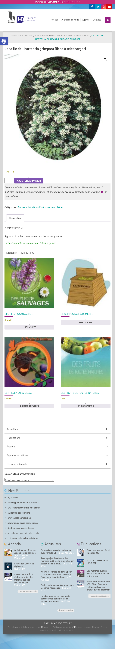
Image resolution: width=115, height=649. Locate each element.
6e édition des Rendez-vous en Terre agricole (25, 551)
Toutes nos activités (28, 591)
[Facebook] (92, 6)
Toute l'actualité (66, 610)
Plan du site (47, 627)
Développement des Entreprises (22, 502)
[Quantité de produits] (9, 180)
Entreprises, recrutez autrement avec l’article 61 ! (56, 551)
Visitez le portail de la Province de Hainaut (24, 627)
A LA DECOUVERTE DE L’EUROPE (98, 562)
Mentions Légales (99, 627)
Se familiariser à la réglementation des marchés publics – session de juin (23, 578)
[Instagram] (103, 6)
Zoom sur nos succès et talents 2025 (98, 551)
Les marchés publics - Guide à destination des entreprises (98, 573)
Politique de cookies (83, 627)
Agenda (86, 19)
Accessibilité (45, 630)
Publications (41, 35)
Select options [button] (86, 406)
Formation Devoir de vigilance (24, 565)
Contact (97, 19)
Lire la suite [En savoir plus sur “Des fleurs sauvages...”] (29, 327)
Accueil (54, 19)
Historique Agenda (17, 464)
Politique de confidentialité (63, 627)
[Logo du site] (21, 17)
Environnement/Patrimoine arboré (23, 507)
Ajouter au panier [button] (29, 406)
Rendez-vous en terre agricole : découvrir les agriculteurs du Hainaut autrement (56, 598)
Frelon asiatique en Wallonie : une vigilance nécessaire (57, 586)
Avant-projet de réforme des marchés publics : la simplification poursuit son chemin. (57, 561)
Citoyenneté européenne (19, 517)
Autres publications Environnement (70, 35)
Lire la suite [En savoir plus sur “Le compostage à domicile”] (85, 322)
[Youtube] (109, 6)
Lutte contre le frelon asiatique (22, 538)
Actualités (12, 429)
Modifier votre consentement (63, 630)
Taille (60, 207)
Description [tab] (15, 218)
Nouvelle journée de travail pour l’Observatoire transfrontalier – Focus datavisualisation (56, 574)
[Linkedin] (98, 6)
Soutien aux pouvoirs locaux (20, 527)
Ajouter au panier (29, 180)
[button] (4, 41)
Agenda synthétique (17, 455)
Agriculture (12, 497)
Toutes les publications (99, 595)
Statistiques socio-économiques (22, 522)
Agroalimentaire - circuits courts (23, 533)
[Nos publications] (80, 552)
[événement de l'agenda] (8, 552)
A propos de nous (70, 19)
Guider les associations (18, 512)
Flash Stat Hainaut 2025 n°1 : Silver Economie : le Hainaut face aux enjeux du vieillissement (98, 585)
